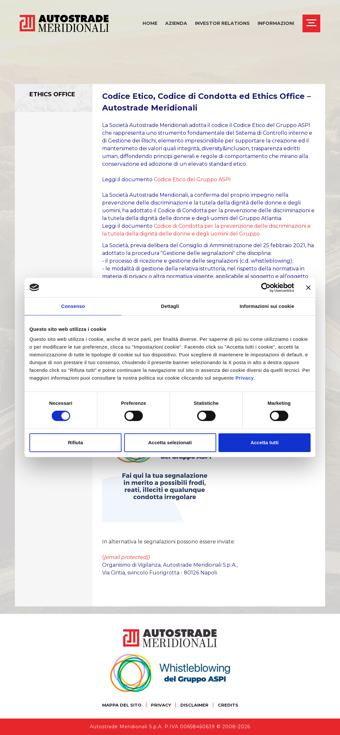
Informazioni (276, 23)
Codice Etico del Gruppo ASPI (192, 179)
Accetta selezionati (170, 442)
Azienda (176, 23)
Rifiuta (75, 442)
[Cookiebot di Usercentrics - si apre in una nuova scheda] (266, 287)
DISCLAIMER (194, 705)
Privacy (245, 378)
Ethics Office (52, 94)
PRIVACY (161, 705)
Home (150, 23)
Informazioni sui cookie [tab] (267, 306)
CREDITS (228, 705)
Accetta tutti (264, 442)
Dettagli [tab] (170, 306)
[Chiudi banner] (308, 287)
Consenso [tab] (73, 306)
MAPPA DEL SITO (122, 705)
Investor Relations (222, 23)
